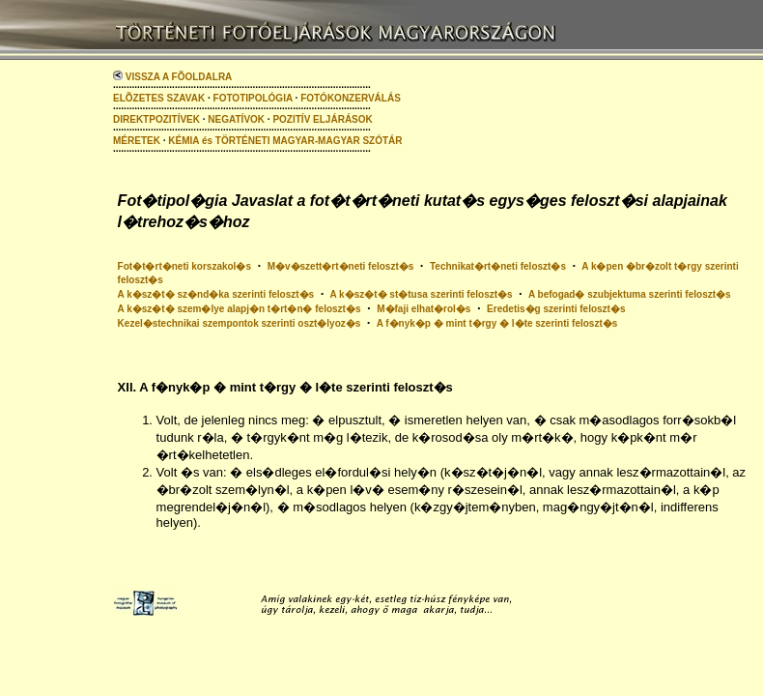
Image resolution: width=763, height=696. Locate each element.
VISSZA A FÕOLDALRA (172, 77)
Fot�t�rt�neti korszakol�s (184, 266)
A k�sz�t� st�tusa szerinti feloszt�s (420, 294)
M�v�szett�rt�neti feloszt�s (341, 266)
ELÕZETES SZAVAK (159, 98)
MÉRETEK (136, 140)
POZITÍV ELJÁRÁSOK (322, 119)
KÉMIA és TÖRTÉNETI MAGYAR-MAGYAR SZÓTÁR (285, 140)
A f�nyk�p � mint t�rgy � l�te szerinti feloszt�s (497, 323)
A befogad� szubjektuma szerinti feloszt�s (629, 294)
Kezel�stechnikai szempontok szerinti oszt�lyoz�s (239, 323)
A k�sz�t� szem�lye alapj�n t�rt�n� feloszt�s (239, 309)
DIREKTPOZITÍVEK (156, 119)
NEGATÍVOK (236, 119)
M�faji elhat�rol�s (423, 309)
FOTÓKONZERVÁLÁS (350, 98)
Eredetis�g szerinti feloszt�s (556, 309)
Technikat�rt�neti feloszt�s (498, 266)
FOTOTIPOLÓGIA (253, 98)
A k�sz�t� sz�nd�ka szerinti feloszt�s (216, 294)
